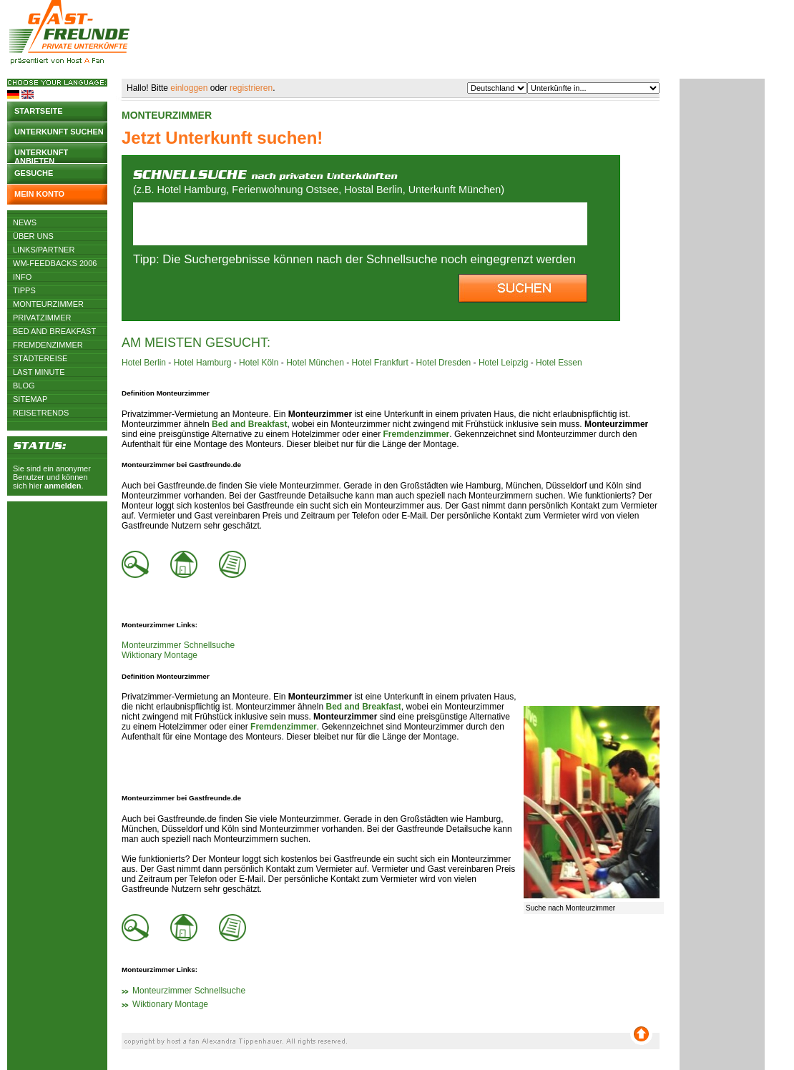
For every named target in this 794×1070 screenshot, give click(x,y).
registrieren (251, 88)
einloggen (188, 88)
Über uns (33, 236)
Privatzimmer (42, 317)
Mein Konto (39, 194)
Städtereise (40, 358)
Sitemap (30, 399)
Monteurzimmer (48, 304)
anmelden (62, 485)
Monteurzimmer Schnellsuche (178, 645)
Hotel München (315, 363)
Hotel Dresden (443, 363)
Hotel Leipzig (503, 363)
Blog (24, 385)
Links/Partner (43, 249)
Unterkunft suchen (59, 131)
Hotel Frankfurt (380, 363)
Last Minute (39, 372)
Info (22, 277)
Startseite (38, 111)
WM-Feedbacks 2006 (55, 263)
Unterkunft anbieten (41, 155)
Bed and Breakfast (54, 331)
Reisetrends (41, 412)
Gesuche (33, 173)
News (24, 222)
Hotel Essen (559, 363)
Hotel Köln (258, 363)
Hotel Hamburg (203, 363)
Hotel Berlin (144, 363)
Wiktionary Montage (159, 655)
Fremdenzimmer (48, 344)
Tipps (24, 290)
